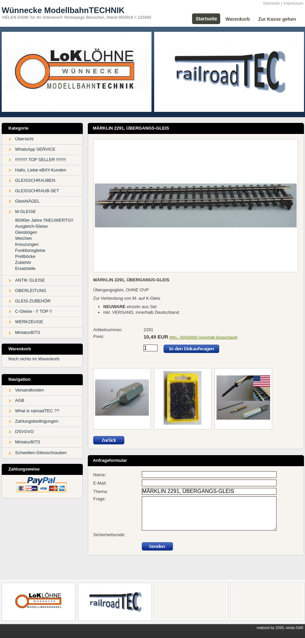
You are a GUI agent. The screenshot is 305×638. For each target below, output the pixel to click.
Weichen (23, 238)
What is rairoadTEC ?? (37, 410)
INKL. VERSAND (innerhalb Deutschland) (203, 337)
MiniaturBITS (27, 332)
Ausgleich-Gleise (31, 226)
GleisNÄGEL (27, 201)
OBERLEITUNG (30, 290)
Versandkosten (29, 390)
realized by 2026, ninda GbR (280, 628)
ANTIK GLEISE (30, 280)
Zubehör (23, 262)
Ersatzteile (25, 268)
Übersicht (24, 138)
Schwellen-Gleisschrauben (41, 452)
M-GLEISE (25, 211)
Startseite (271, 3)
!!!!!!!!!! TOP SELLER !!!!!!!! (40, 159)
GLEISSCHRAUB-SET (37, 190)
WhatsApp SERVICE (35, 149)
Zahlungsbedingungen (36, 421)
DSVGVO (24, 431)
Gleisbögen (26, 232)
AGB (19, 400)
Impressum (293, 3)
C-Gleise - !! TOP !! (33, 311)
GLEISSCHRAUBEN (35, 180)
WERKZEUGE (29, 321)
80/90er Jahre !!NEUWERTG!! (44, 220)
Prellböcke (25, 256)
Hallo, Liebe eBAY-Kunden (40, 169)
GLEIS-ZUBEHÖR (33, 300)
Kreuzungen (27, 244)
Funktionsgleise (30, 250)
